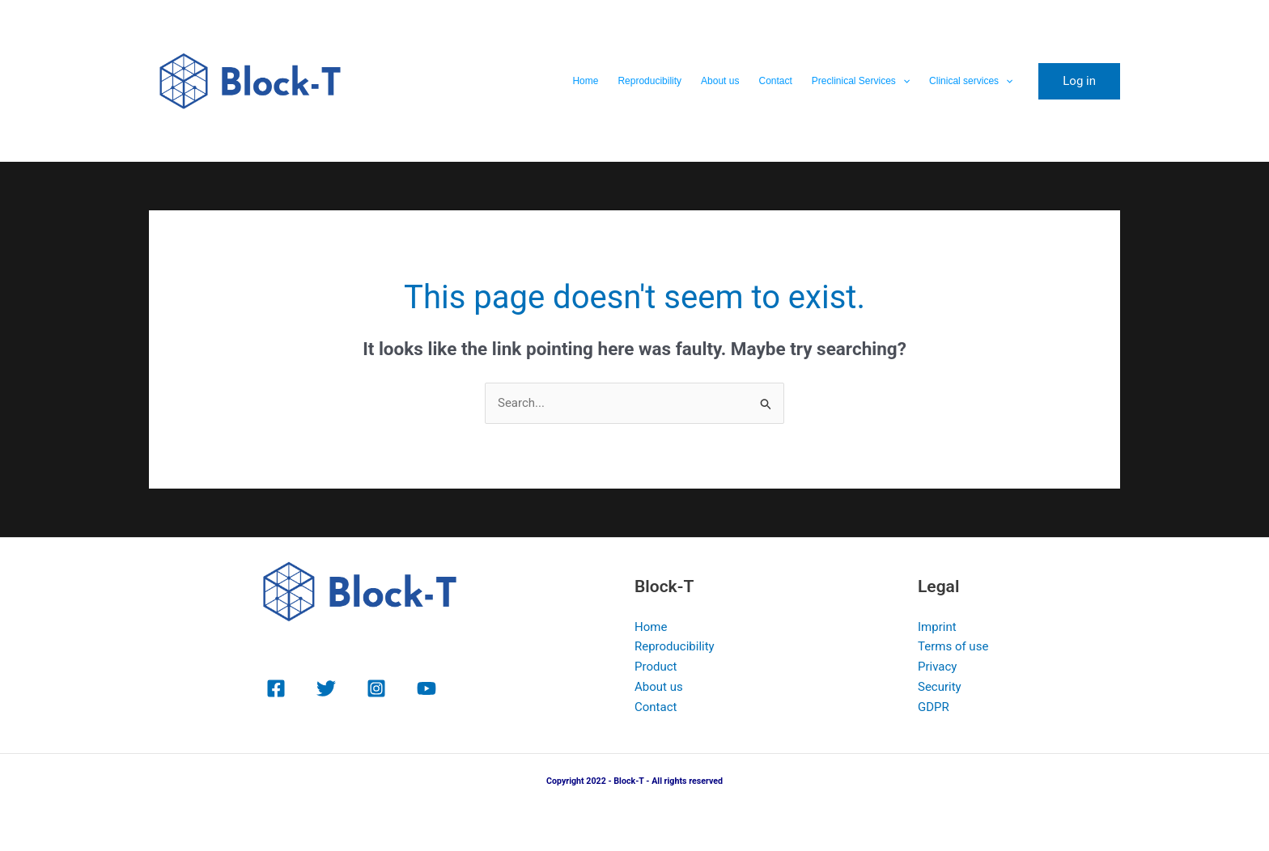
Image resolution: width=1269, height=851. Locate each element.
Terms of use (953, 646)
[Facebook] (276, 688)
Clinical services (970, 81)
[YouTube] (426, 688)
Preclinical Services (861, 81)
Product (655, 666)
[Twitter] (326, 688)
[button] (903, 81)
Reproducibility (649, 81)
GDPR (933, 707)
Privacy (937, 666)
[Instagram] (376, 688)
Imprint (937, 627)
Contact (775, 81)
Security (939, 687)
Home (585, 81)
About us (720, 81)
